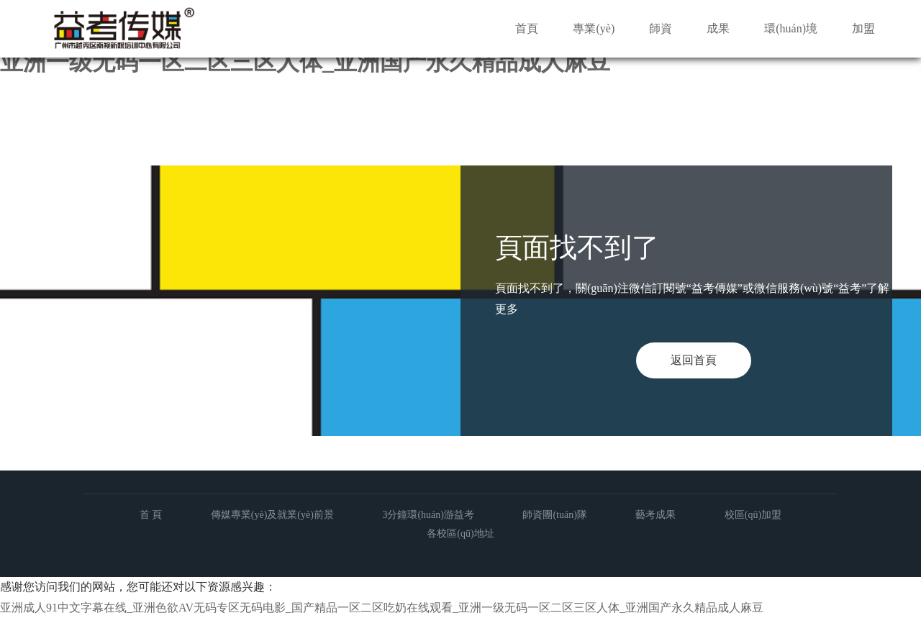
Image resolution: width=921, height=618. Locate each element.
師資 (660, 28)
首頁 (526, 28)
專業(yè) (593, 28)
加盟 (863, 28)
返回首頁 (694, 360)
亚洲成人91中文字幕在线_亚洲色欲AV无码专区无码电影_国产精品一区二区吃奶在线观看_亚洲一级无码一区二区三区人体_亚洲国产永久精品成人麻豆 (381, 607)
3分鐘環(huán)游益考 (428, 514)
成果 (718, 28)
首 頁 (151, 514)
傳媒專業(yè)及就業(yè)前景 (272, 514)
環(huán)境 (790, 28)
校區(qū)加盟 (753, 514)
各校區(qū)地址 (460, 533)
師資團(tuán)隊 (554, 514)
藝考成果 (655, 514)
